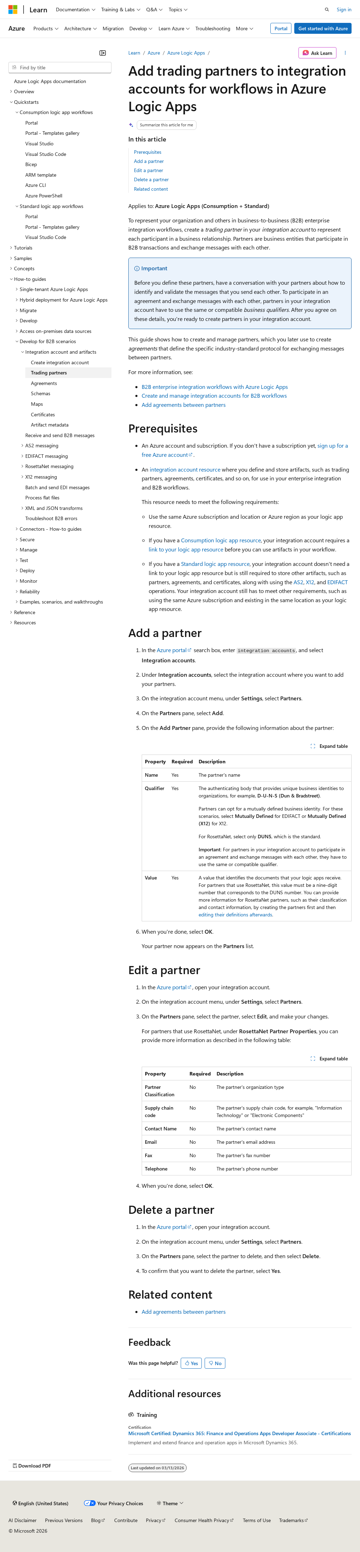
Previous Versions (64, 1520)
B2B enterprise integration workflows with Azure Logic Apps (215, 386)
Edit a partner (148, 170)
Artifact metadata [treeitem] (50, 424)
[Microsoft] (13, 9)
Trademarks (291, 1520)
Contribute (125, 1520)
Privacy (153, 1520)
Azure (154, 52)
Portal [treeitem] (31, 122)
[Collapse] (102, 52)
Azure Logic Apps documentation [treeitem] (50, 81)
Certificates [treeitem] (43, 414)
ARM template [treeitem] (40, 174)
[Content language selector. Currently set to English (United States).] (40, 1503)
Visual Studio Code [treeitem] (45, 154)
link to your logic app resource (186, 549)
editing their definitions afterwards (235, 914)
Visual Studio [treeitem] (39, 143)
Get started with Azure (323, 28)
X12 (310, 582)
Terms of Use (257, 1520)
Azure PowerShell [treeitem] (43, 195)
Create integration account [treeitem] (60, 362)
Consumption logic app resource (221, 540)
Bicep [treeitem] (31, 164)
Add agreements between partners (184, 404)
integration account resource (185, 469)
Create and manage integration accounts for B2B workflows (214, 395)
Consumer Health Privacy (202, 1520)
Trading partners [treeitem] (49, 372)
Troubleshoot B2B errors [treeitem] (51, 518)
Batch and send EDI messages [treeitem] (57, 487)
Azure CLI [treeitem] (35, 185)
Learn (134, 52)
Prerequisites (147, 152)
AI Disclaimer (22, 1520)
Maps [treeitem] (37, 403)
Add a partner (149, 161)
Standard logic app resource (215, 563)
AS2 (298, 582)
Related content (151, 188)
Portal (281, 28)
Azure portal (172, 650)
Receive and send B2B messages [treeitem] (60, 435)
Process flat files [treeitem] (42, 497)
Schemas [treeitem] (40, 393)
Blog (96, 1520)
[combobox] (59, 67)
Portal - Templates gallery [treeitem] (52, 133)
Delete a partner (151, 179)
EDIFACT (337, 582)
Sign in (344, 9)
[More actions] (345, 52)
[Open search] (327, 9)
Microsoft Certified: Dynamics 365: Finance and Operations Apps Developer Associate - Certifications (239, 1433)
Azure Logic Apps (186, 52)
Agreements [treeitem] (44, 383)
